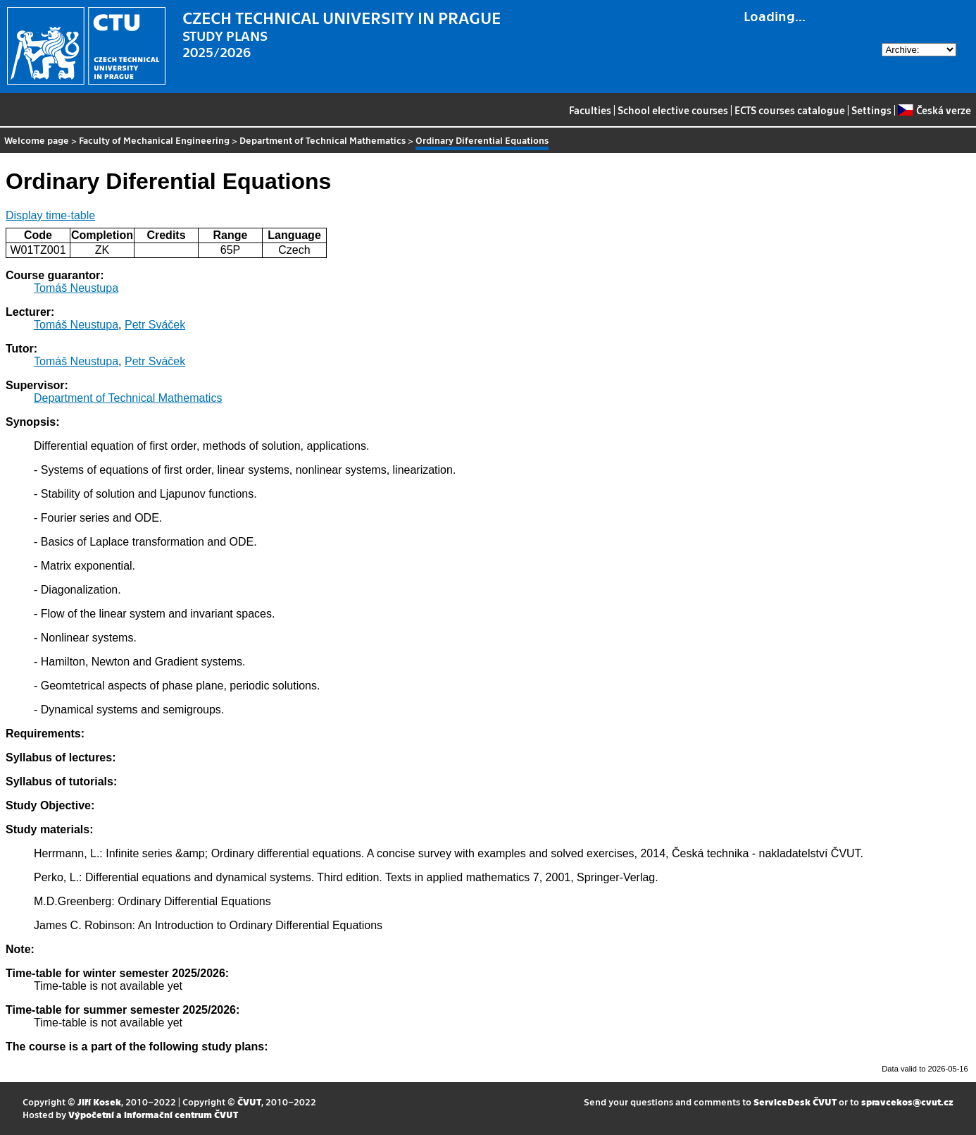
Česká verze (934, 110)
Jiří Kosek (99, 1101)
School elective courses (673, 110)
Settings (871, 110)
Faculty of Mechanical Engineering (154, 140)
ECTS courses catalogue (789, 110)
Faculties (590, 110)
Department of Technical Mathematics (322, 140)
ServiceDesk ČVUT (795, 1101)
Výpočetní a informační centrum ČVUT (153, 1114)
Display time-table (50, 215)
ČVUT (249, 1101)
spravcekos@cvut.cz (907, 1101)
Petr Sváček (155, 325)
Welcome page (36, 140)
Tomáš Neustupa (76, 288)
